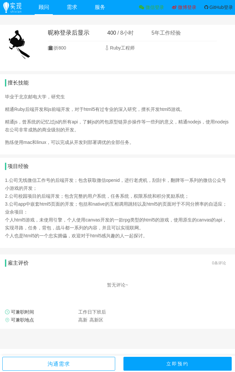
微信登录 (151, 7)
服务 (100, 7)
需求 (72, 7)
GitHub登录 (218, 7)
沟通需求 (59, 364)
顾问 (44, 7)
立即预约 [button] (177, 363)
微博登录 (184, 7)
